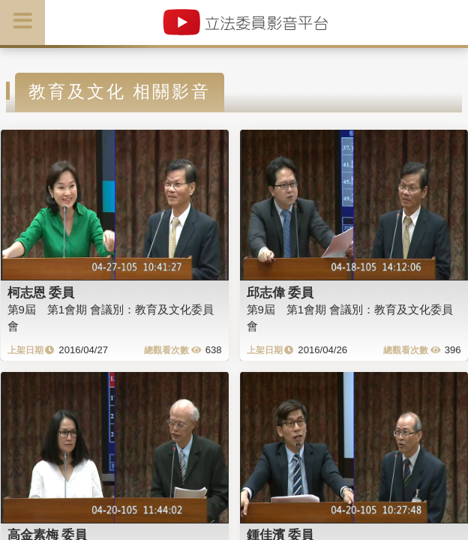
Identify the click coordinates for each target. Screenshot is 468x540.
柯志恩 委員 (41, 292)
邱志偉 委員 (280, 292)
